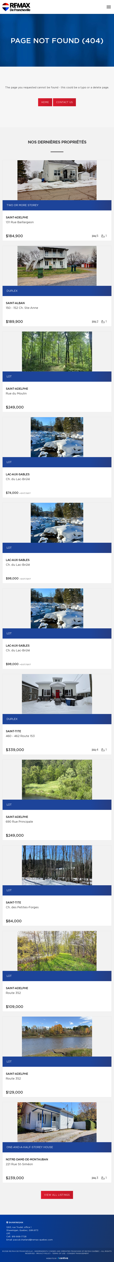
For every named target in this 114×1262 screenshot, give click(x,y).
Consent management (78, 1253)
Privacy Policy (43, 1253)
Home (45, 102)
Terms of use (58, 1253)
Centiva (63, 1258)
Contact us (64, 102)
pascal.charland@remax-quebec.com (33, 1240)
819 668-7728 (19, 1237)
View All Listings (57, 1195)
